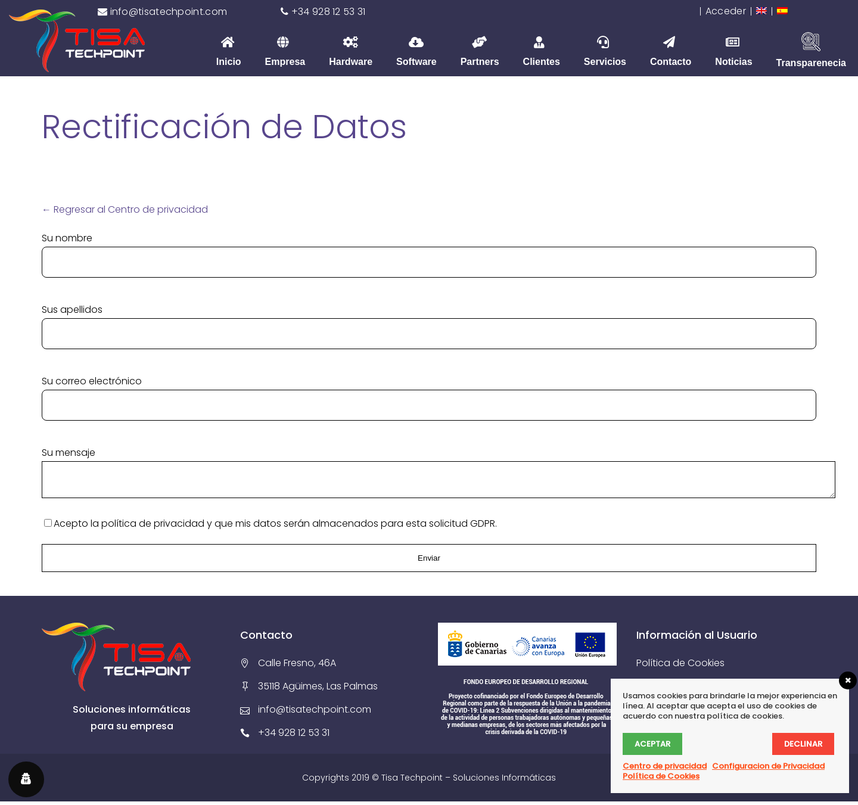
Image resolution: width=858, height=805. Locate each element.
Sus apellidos (72, 309)
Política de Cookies (680, 666)
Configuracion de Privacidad (768, 766)
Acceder (725, 11)
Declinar (803, 744)
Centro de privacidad (665, 766)
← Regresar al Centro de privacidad (125, 209)
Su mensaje (68, 452)
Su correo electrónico (92, 381)
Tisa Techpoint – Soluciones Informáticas (468, 781)
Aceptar (652, 744)
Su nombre (67, 238)
